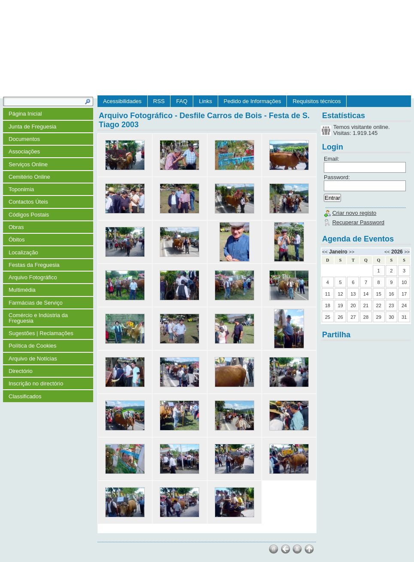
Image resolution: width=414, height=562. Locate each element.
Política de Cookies (32, 345)
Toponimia (21, 189)
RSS (159, 101)
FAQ (181, 101)
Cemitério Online (29, 177)
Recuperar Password (358, 222)
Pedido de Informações (252, 101)
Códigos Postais (29, 214)
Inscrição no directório (36, 383)
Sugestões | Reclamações (41, 333)
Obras (16, 227)
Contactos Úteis (28, 202)
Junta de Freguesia (32, 126)
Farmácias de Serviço (36, 302)
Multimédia (22, 290)
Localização (23, 252)
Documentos (24, 139)
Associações (24, 151)
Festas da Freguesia (34, 265)
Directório (21, 371)
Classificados (25, 396)
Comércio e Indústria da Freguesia (38, 318)
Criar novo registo (354, 213)
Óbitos (17, 239)
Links (205, 101)
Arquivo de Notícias (33, 358)
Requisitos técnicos (316, 101)
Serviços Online (28, 164)
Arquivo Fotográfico (33, 277)
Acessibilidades (122, 101)
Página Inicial (25, 113)
